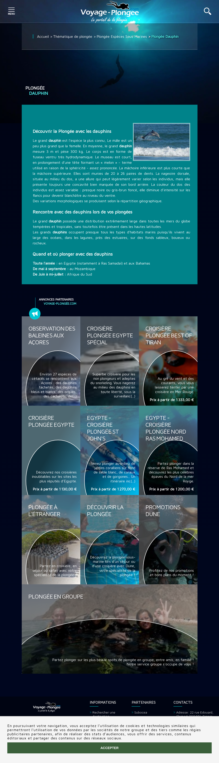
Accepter (109, 748)
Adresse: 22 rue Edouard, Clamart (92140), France (195, 714)
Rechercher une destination (103, 714)
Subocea (140, 712)
